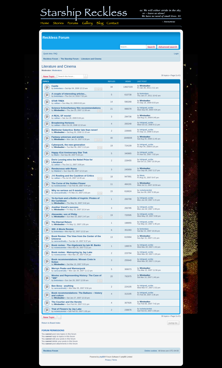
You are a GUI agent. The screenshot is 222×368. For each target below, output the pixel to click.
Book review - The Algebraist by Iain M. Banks (76, 245)
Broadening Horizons (63, 123)
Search (151, 46)
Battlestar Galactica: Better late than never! (75, 130)
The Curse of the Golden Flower (69, 183)
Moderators (57, 70)
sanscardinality (60, 193)
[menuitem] (55, 54)
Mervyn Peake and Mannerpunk (68, 268)
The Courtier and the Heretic (67, 302)
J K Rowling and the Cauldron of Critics (73, 175)
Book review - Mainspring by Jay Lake (72, 252)
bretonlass (58, 88)
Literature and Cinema (59, 66)
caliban (57, 103)
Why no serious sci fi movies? (68, 190)
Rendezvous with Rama (64, 168)
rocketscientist (60, 186)
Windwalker (145, 86)
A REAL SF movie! (61, 115)
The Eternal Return (62, 222)
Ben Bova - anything (62, 286)
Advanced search (168, 46)
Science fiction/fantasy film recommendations (76, 108)
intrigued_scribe (146, 108)
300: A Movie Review (63, 229)
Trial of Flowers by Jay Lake (67, 309)
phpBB (102, 357)
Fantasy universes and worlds (68, 137)
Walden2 (58, 171)
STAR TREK (58, 101)
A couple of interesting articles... (69, 93)
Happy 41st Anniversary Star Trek (69, 152)
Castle (55, 86)
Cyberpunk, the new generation (68, 144)
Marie (56, 155)
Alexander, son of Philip (64, 214)
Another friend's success (65, 207)
